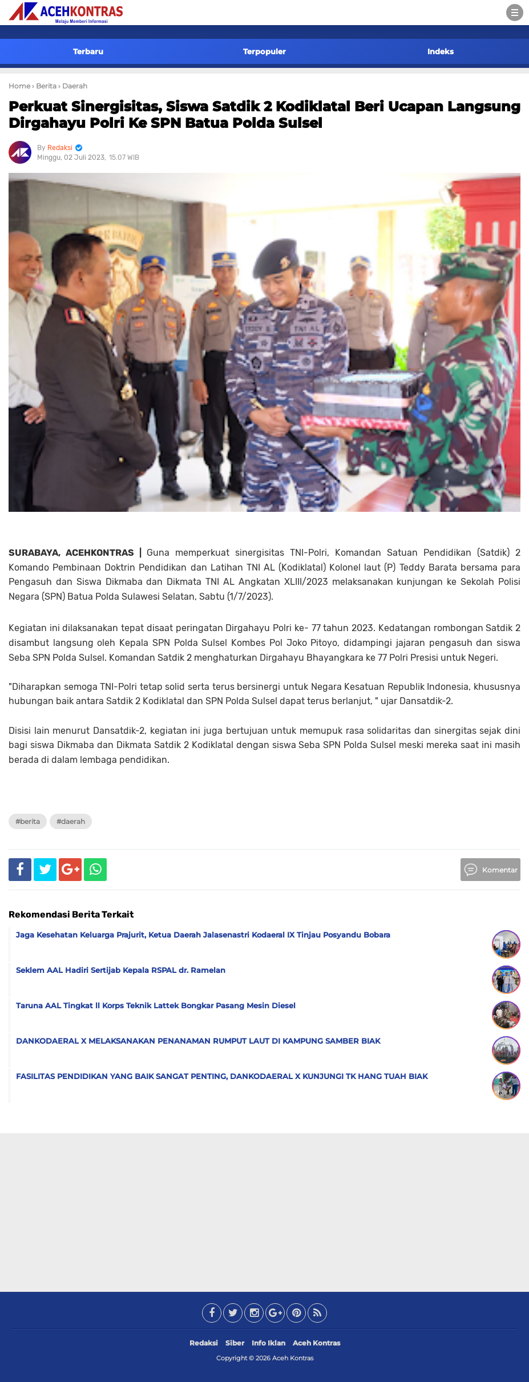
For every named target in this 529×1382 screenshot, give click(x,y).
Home (19, 86)
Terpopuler (264, 51)
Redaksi (203, 1343)
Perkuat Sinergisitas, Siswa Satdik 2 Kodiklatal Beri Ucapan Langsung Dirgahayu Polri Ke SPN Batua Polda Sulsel (264, 114)
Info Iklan (268, 1343)
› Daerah (72, 86)
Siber (234, 1343)
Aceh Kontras (316, 1343)
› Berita (44, 86)
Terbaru (88, 51)
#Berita (27, 821)
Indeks (440, 51)
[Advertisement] (264, 1210)
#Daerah (70, 821)
